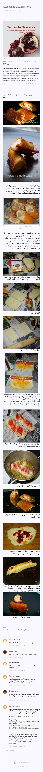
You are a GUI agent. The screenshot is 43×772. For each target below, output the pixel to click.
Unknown (12, 663)
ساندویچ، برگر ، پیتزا (26, 630)
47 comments (12, 84)
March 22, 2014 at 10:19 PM (17, 685)
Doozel (11, 651)
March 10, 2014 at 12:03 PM (17, 657)
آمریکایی (18, 630)
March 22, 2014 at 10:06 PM (17, 670)
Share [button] (4, 84)
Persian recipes (11, 630)
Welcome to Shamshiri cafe (17, 7)
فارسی (18, 11)
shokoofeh (13, 640)
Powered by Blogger (21, 762)
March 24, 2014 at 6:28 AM (17, 700)
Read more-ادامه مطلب (33, 83)
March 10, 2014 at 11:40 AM (17, 645)
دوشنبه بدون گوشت (25, 186)
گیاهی (33, 630)
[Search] (38, 3)
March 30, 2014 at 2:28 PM (17, 746)
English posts (9, 11)
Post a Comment (9, 750)
